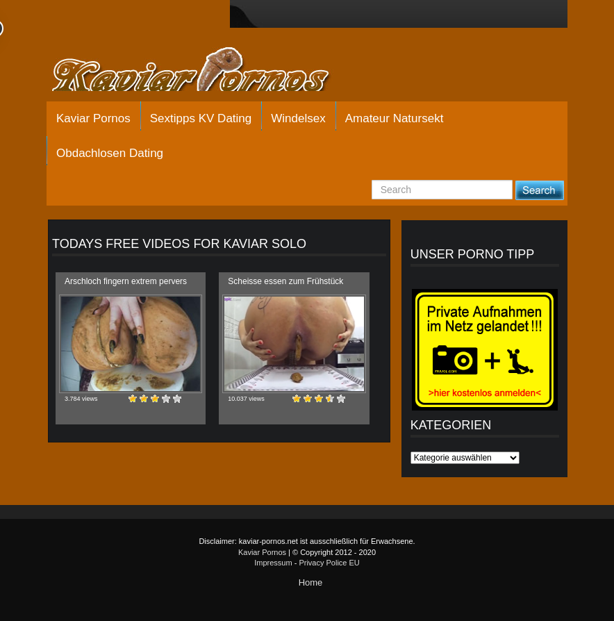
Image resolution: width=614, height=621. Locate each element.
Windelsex (298, 118)
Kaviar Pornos (93, 118)
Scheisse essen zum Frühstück (285, 281)
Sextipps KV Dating (200, 118)
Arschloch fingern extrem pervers (126, 281)
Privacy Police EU (329, 562)
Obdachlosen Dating (109, 153)
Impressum (273, 562)
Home (311, 582)
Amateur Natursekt (394, 118)
